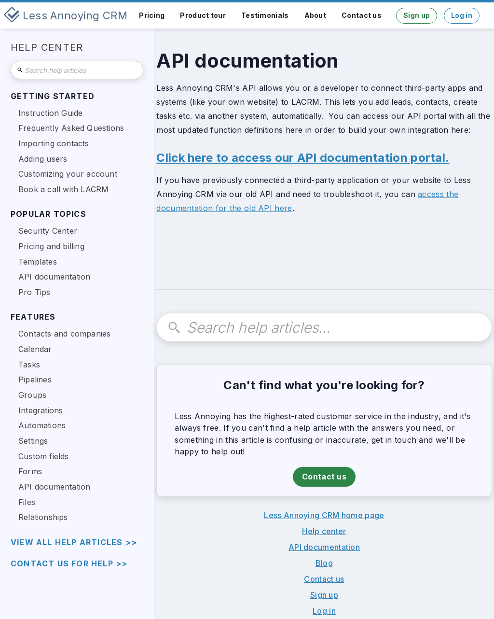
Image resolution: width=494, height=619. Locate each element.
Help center (324, 531)
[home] (65, 15)
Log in (461, 15)
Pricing (152, 15)
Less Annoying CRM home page (324, 515)
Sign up (416, 15)
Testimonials (265, 15)
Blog (324, 563)
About (315, 15)
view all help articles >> (74, 542)
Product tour (203, 15)
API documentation (324, 547)
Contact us (362, 15)
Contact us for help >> (69, 563)
